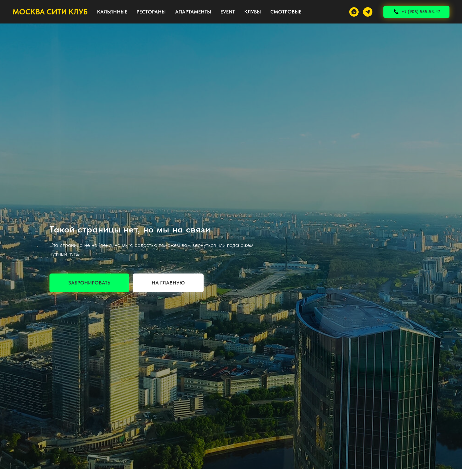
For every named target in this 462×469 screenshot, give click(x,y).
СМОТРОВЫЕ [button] (285, 12)
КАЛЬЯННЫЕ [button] (112, 12)
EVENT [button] (228, 12)
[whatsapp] (354, 12)
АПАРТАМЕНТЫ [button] (193, 12)
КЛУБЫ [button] (252, 12)
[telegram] (367, 12)
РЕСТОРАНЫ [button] (151, 12)
